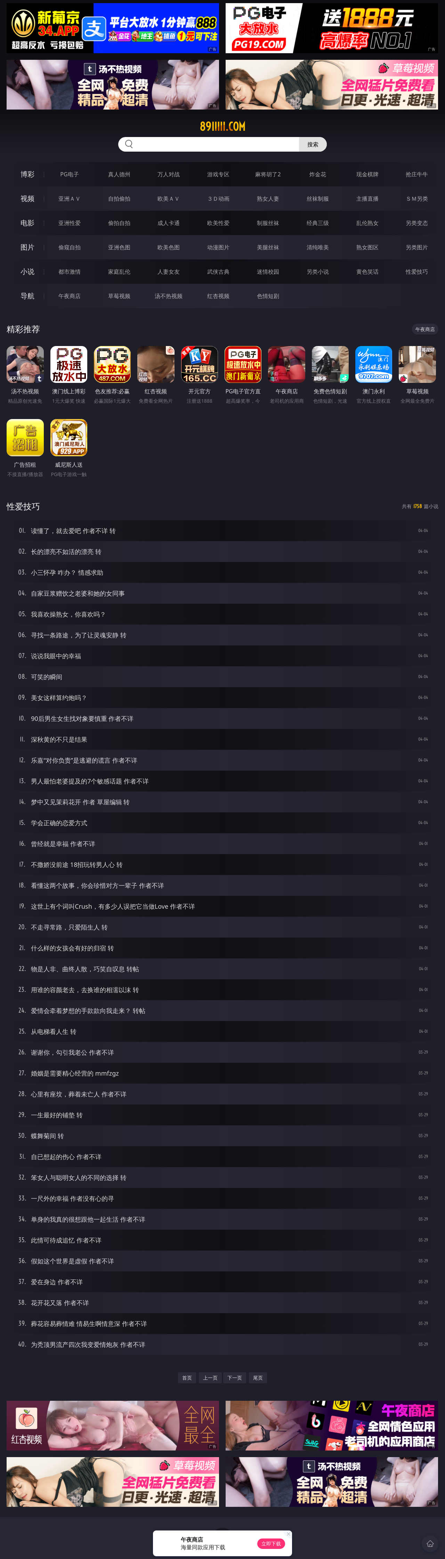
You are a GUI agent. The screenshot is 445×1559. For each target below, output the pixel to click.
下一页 (234, 1377)
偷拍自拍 (119, 223)
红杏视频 (218, 296)
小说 (27, 271)
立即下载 (271, 1543)
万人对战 (168, 174)
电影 (27, 222)
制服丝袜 (268, 223)
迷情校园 (268, 271)
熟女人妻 (268, 198)
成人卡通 (168, 223)
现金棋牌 (367, 174)
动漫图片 (218, 247)
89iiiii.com (222, 127)
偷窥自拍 (69, 247)
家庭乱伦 (119, 271)
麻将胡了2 (268, 174)
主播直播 (367, 198)
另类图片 (417, 247)
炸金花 (317, 174)
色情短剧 (268, 296)
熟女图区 (367, 247)
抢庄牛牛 (417, 174)
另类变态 (417, 223)
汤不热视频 (169, 296)
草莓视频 (119, 296)
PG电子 (69, 174)
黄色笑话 (367, 271)
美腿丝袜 (268, 247)
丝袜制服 (318, 198)
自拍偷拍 (119, 198)
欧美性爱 (218, 223)
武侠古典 (218, 271)
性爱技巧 (417, 271)
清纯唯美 (318, 247)
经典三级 (318, 223)
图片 (27, 247)
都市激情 (69, 271)
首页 (187, 1377)
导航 (27, 295)
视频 (27, 198)
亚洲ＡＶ (69, 198)
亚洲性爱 (69, 223)
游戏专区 (218, 174)
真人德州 (119, 174)
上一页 (210, 1377)
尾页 (258, 1377)
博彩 (27, 174)
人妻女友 (168, 271)
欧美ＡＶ (168, 198)
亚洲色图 (119, 247)
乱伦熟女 (367, 223)
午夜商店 (69, 296)
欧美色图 (168, 247)
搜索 (312, 144)
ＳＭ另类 (417, 198)
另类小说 (318, 271)
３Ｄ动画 (218, 198)
